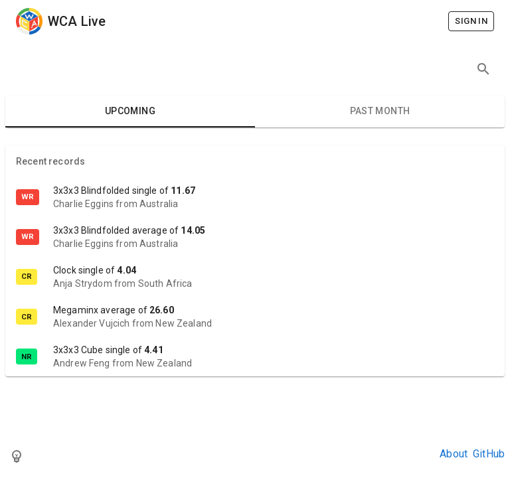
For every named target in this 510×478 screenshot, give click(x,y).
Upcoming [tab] (130, 111)
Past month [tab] (380, 111)
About (454, 453)
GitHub (489, 453)
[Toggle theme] (16, 456)
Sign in (471, 21)
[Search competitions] (483, 69)
